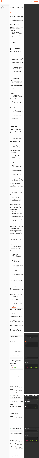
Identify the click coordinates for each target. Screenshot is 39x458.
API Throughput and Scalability (4, 8)
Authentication (2, 7)
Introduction (2, 6)
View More (31, 337)
